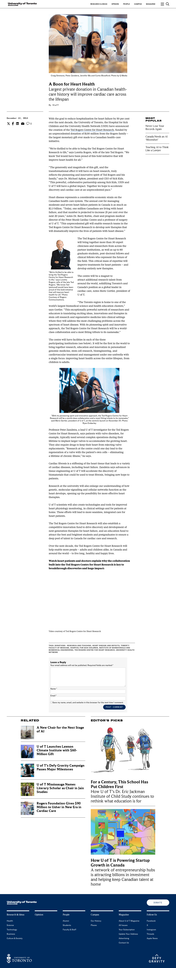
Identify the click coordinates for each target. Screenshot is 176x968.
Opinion (115, 4)
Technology (12, 929)
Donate (158, 902)
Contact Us (124, 942)
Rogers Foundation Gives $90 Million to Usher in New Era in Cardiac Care (59, 807)
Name (53, 688)
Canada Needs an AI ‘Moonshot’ (157, 138)
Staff (55, 105)
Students (67, 925)
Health (10, 921)
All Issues (123, 925)
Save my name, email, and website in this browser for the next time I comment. (88, 702)
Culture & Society (14, 938)
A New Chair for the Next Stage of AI (60, 729)
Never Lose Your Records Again (155, 127)
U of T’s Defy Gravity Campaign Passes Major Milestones (60, 767)
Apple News (152, 938)
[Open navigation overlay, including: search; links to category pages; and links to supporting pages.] (165, 4)
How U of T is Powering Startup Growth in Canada (120, 863)
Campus (138, 4)
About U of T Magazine (129, 921)
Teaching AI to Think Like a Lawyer (157, 149)
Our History (96, 921)
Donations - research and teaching (73, 645)
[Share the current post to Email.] (22, 123)
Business (11, 934)
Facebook (151, 921)
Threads (150, 934)
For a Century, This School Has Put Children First (119, 784)
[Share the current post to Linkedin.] (17, 123)
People (126, 4)
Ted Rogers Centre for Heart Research (92, 130)
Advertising (124, 938)
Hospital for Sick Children (84, 648)
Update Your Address (128, 934)
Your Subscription (127, 929)
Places (94, 925)
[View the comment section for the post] (29, 123)
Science (10, 925)
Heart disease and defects (106, 645)
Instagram (151, 929)
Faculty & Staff (69, 929)
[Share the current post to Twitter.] (8, 123)
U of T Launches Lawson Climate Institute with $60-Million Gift (57, 750)
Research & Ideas (98, 4)
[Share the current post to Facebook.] (13, 123)
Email (53, 695)
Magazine (150, 4)
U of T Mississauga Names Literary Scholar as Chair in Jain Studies (60, 788)
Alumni (66, 921)
